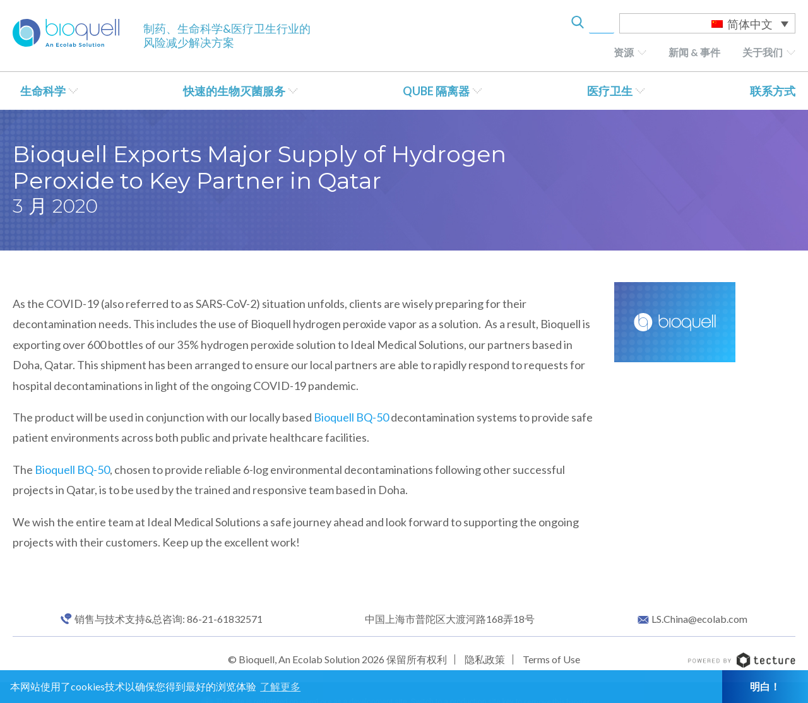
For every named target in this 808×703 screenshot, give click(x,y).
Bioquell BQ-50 (351, 417)
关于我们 (762, 52)
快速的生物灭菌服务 (234, 91)
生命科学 (43, 91)
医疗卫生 (610, 91)
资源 (624, 52)
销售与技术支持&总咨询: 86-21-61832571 (168, 619)
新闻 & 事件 (694, 52)
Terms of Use (551, 659)
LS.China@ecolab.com (699, 619)
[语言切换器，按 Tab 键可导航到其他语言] (707, 23)
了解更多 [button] (280, 686)
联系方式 (772, 91)
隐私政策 (485, 659)
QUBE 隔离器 (436, 91)
